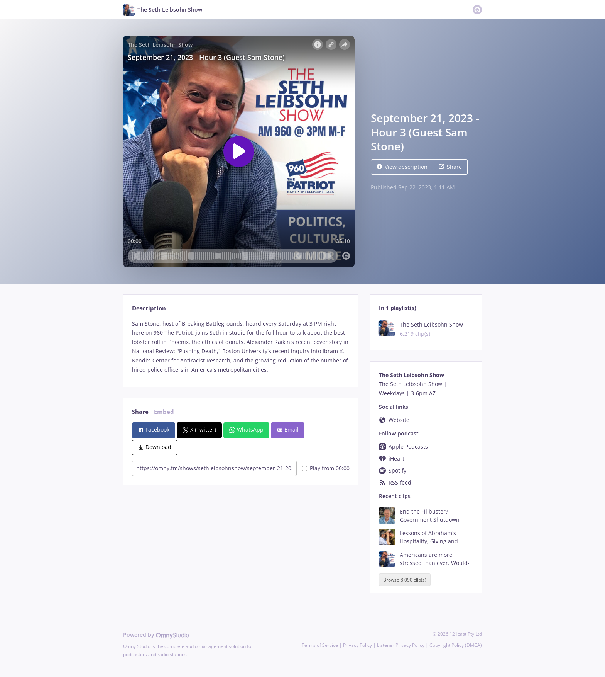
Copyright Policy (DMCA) (455, 645)
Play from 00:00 (326, 468)
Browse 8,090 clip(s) (404, 580)
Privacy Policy (357, 645)
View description (402, 166)
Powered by (156, 634)
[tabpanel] (240, 346)
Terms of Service (320, 645)
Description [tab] (149, 308)
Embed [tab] (164, 412)
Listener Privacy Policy (400, 645)
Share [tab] (140, 412)
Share (450, 166)
